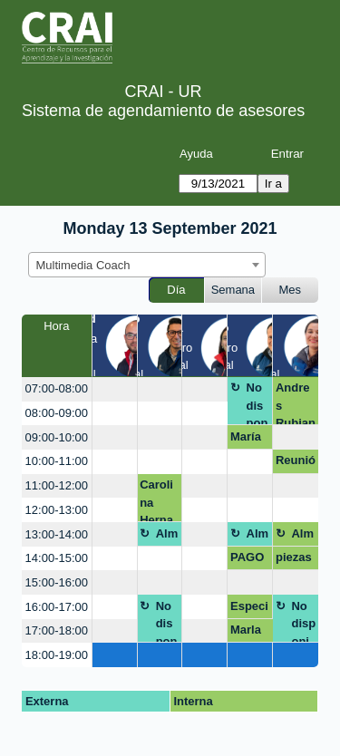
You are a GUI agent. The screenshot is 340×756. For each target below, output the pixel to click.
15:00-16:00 (56, 582)
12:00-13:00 (56, 510)
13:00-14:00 (56, 534)
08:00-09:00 (56, 413)
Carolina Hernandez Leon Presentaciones (159, 500)
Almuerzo (167, 537)
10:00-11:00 (56, 461)
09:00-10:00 (56, 437)
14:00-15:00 (56, 558)
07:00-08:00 (56, 388)
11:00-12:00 (56, 485)
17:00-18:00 (56, 630)
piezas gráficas (295, 560)
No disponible (257, 403)
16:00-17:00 (56, 607)
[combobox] (147, 264)
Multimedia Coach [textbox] (83, 265)
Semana (233, 289)
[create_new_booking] (114, 389)
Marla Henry (247, 633)
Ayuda (196, 153)
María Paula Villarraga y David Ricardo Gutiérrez (249, 440)
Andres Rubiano (296, 403)
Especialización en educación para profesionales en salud (249, 609)
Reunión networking (296, 463)
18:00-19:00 (56, 655)
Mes (290, 289)
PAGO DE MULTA (250, 560)
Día (176, 289)
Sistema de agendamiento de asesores (163, 111)
